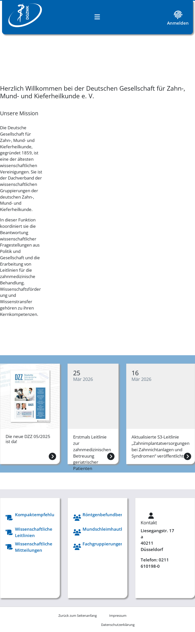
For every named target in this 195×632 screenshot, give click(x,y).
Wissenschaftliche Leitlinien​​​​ (33, 532)
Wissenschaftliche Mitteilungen (33, 547)
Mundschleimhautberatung (111, 529)
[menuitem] (117, 615)
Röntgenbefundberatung (109, 514)
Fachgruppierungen (103, 544)
